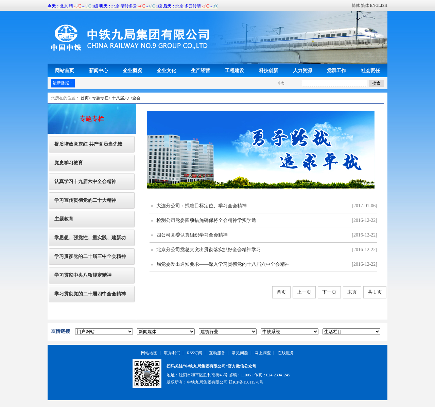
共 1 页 (375, 292)
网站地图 (149, 353)
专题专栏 (100, 98)
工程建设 (234, 70)
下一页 (329, 292)
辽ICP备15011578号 (246, 382)
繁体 (365, 5)
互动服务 (217, 353)
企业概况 (132, 70)
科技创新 (268, 70)
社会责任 (370, 70)
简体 (356, 5)
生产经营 (200, 70)
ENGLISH (378, 5)
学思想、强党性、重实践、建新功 (90, 237)
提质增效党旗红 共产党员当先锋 (88, 144)
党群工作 (336, 70)
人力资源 (302, 70)
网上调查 (263, 353)
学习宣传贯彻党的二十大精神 (85, 200)
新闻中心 (98, 70)
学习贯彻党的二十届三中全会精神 (90, 256)
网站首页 (64, 70)
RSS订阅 (194, 353)
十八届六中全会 (126, 98)
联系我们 (172, 353)
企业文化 (166, 70)
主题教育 (63, 219)
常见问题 (240, 353)
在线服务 (286, 353)
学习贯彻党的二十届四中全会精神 (90, 293)
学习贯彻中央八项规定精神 (82, 275)
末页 (352, 292)
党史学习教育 (68, 162)
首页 (85, 98)
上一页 (304, 292)
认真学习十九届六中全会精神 (85, 181)
